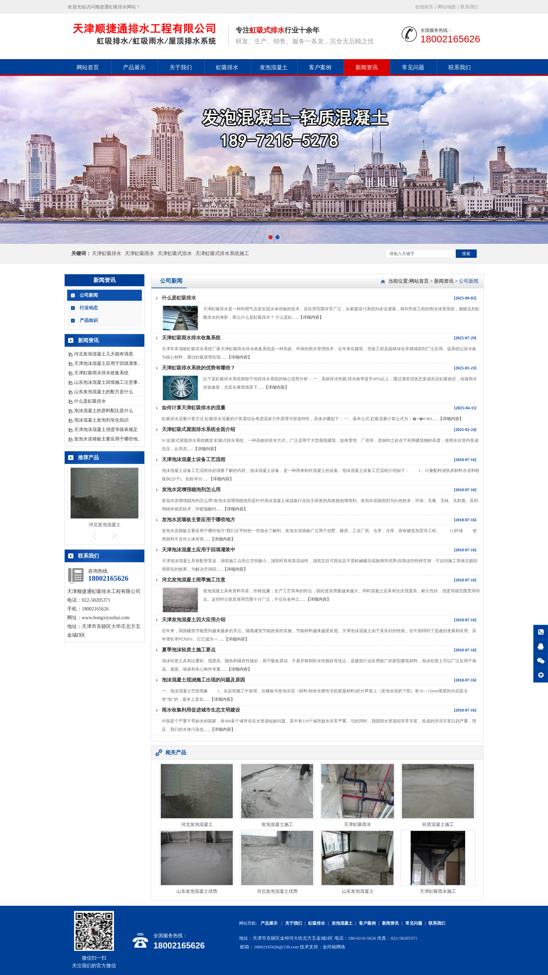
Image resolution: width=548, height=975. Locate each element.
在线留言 (424, 6)
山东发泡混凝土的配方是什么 (103, 391)
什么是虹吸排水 (90, 401)
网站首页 (88, 67)
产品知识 (89, 320)
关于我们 (181, 67)
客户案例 (320, 67)
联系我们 (469, 6)
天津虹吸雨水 (139, 253)
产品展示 (134, 67)
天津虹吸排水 (106, 253)
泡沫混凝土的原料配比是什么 (103, 410)
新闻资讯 (366, 67)
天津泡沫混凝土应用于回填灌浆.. (107, 363)
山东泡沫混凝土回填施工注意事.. (107, 382)
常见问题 (413, 67)
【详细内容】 (311, 317)
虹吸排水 (227, 67)
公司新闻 (89, 295)
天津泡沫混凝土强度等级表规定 (106, 429)
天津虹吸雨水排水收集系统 (101, 372)
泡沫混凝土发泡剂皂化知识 (101, 420)
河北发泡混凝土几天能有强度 (103, 353)
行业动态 (89, 307)
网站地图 (447, 6)
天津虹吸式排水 (175, 253)
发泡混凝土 (274, 67)
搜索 (466, 253)
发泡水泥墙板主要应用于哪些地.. (107, 438)
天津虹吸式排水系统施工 (222, 253)
